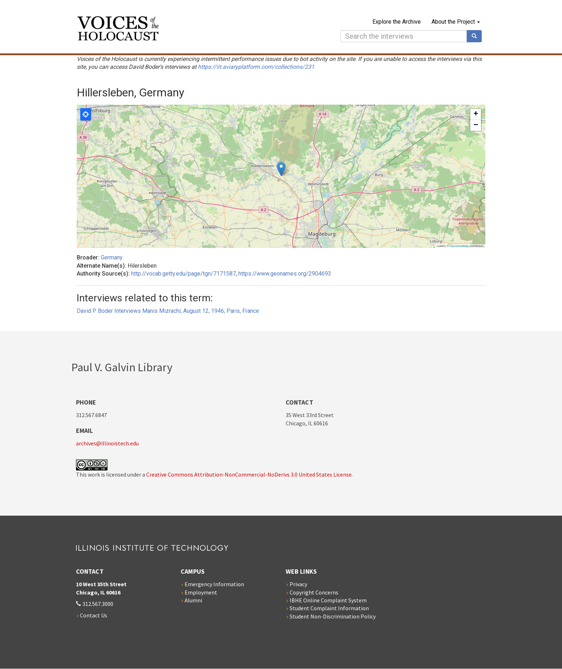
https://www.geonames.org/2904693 (284, 273)
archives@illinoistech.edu (107, 443)
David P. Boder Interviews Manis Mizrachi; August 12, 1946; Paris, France (168, 310)
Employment (201, 592)
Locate (85, 114)
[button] (281, 169)
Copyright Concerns (314, 592)
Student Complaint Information (329, 608)
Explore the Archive (396, 21)
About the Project (456, 21)
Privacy (298, 584)
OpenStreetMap (459, 246)
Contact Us (93, 615)
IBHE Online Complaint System (328, 600)
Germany (112, 257)
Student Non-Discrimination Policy (333, 616)
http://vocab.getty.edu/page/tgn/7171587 (183, 273)
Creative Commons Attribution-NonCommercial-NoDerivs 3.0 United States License (249, 474)
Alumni (193, 600)
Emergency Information (214, 584)
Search (477, 36)
